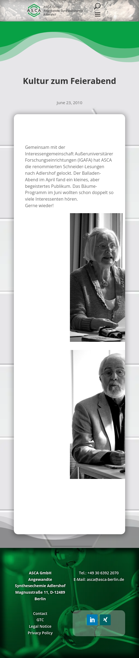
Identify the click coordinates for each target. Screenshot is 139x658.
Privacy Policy (40, 632)
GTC (40, 619)
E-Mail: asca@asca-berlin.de (98, 579)
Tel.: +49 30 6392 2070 (99, 572)
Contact (40, 613)
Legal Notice (40, 626)
